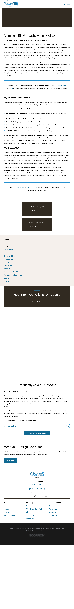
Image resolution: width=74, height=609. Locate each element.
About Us (52, 439)
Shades (6, 443)
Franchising (53, 443)
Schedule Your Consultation (37, 367)
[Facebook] (30, 422)
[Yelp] (37, 422)
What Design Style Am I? (34, 443)
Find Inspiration (33, 226)
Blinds (6, 439)
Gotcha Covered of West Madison (16, 62)
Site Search (53, 446)
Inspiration (30, 439)
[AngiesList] (41, 422)
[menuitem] (37, 246)
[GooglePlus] (33, 422)
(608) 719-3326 (63, 85)
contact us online (31, 187)
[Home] (11, 3)
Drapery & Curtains (10, 449)
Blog (28, 446)
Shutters (7, 446)
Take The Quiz (32, 211)
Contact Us (30, 452)
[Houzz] (44, 422)
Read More (10, 394)
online (11, 88)
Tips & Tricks (30, 449)
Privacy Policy (53, 449)
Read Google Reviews (37, 301)
